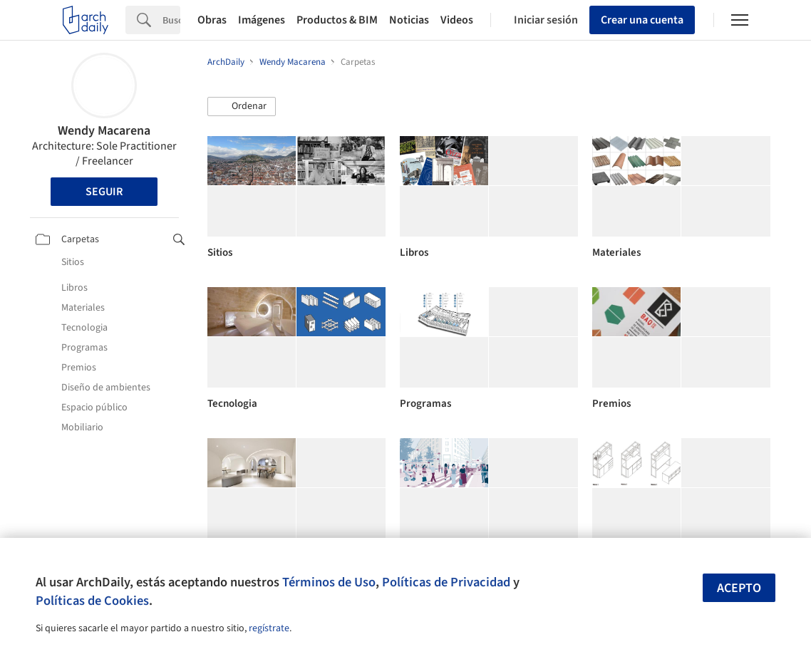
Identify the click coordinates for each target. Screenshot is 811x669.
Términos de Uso (329, 582)
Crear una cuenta (642, 20)
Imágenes (261, 20)
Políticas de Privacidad (446, 582)
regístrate (269, 628)
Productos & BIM (337, 20)
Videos (456, 20)
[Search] (171, 20)
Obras (212, 20)
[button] (241, 107)
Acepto (739, 588)
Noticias (409, 20)
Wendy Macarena (104, 131)
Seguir (104, 191)
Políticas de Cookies (92, 600)
